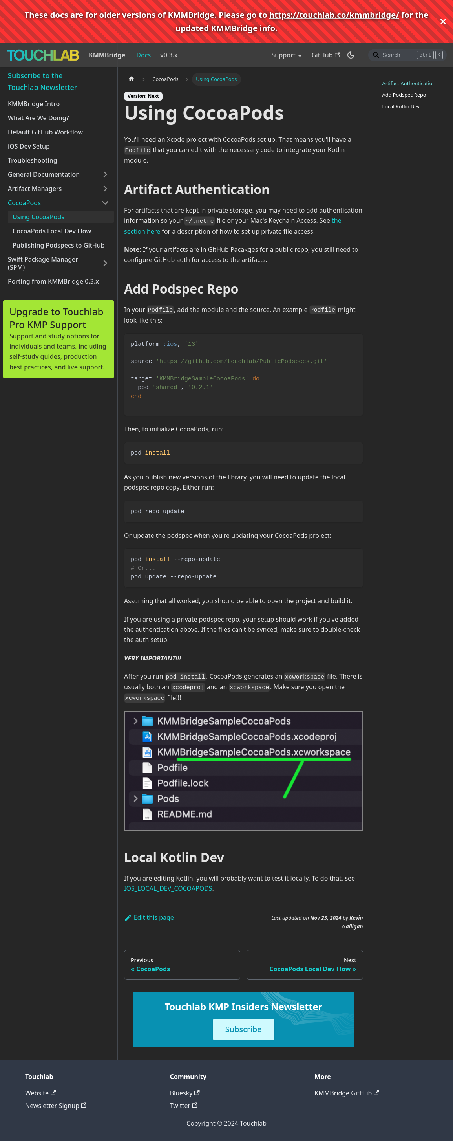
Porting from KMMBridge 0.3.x (53, 281)
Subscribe (243, 1029)
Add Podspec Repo (404, 94)
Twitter (184, 1105)
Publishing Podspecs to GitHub (59, 245)
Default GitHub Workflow (45, 132)
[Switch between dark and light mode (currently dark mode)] (351, 55)
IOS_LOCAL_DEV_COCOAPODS (168, 888)
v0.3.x (168, 55)
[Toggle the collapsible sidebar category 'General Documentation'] (105, 174)
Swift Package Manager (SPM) (43, 263)
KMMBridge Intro (34, 103)
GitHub (326, 55)
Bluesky (185, 1093)
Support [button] (284, 55)
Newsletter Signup (55, 1105)
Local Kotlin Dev (401, 106)
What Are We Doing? (38, 118)
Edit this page (149, 917)
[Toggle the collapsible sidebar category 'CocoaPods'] (105, 202)
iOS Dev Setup (29, 146)
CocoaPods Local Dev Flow (52, 231)
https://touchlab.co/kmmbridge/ (334, 14)
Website (40, 1093)
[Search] (407, 55)
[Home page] (131, 79)
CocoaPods (24, 202)
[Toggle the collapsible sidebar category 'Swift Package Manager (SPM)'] (105, 263)
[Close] (443, 21)
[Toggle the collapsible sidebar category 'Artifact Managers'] (105, 188)
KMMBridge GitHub (346, 1093)
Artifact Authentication (409, 83)
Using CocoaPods (38, 217)
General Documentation (44, 174)
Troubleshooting (32, 160)
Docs (143, 55)
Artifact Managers (35, 188)
